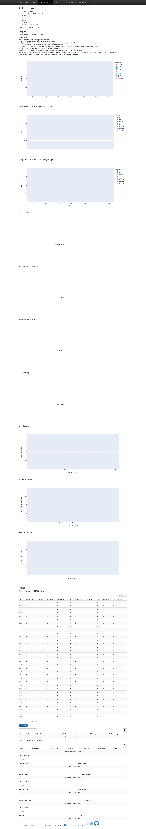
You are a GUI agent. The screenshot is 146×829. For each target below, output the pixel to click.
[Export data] (125, 595)
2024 (20, 609)
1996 (20, 706)
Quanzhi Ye (28, 825)
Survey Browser (58, 2)
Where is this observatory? (30, 24)
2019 (20, 626)
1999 (20, 695)
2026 (20, 602)
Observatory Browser (45, 2)
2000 (20, 692)
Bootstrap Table (79, 825)
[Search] (28, 730)
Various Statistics (71, 2)
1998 (20, 699)
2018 (20, 630)
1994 (20, 713)
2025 (20, 606)
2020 (20, 623)
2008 (20, 664)
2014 (20, 644)
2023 (20, 612)
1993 (20, 716)
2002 (20, 685)
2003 (20, 682)
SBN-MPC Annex (94, 2)
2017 (20, 633)
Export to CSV (23, 725)
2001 (20, 689)
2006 (20, 671)
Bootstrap (68, 825)
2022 (20, 616)
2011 (20, 654)
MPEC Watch (25, 2)
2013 (20, 647)
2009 (20, 661)
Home (34, 2)
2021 (20, 619)
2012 (20, 650)
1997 (20, 702)
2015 (20, 640)
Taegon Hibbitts (39, 825)
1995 (20, 709)
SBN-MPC (53, 825)
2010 (20, 657)
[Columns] (120, 595)
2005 (20, 675)
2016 (20, 637)
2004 (20, 678)
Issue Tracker (83, 2)
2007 (20, 668)
